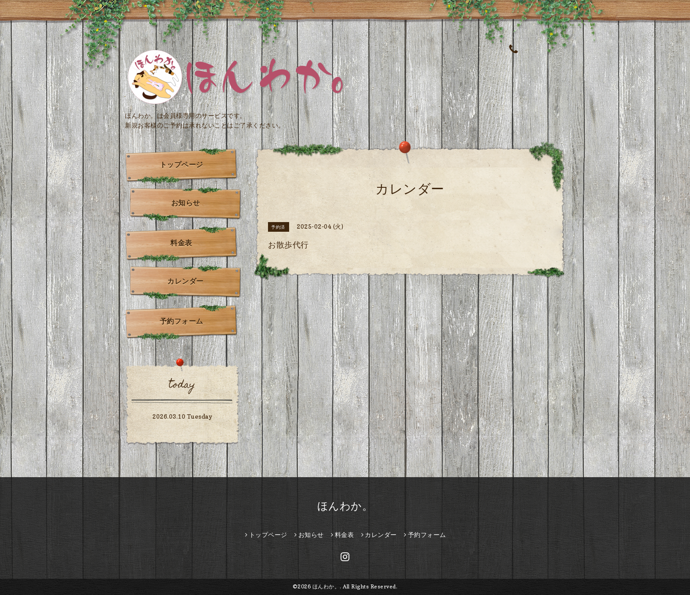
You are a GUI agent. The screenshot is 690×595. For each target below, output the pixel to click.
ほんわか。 (345, 506)
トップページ (181, 164)
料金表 (181, 242)
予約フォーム (181, 321)
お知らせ (185, 202)
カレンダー (185, 281)
